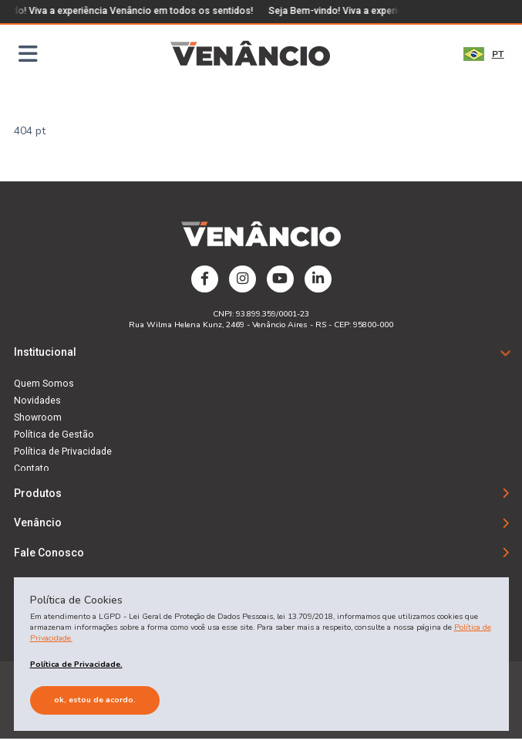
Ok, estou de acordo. (95, 699)
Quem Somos (44, 383)
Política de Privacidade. (76, 664)
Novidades (37, 400)
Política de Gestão (54, 434)
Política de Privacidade (63, 451)
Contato (31, 468)
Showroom (38, 417)
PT (483, 54)
